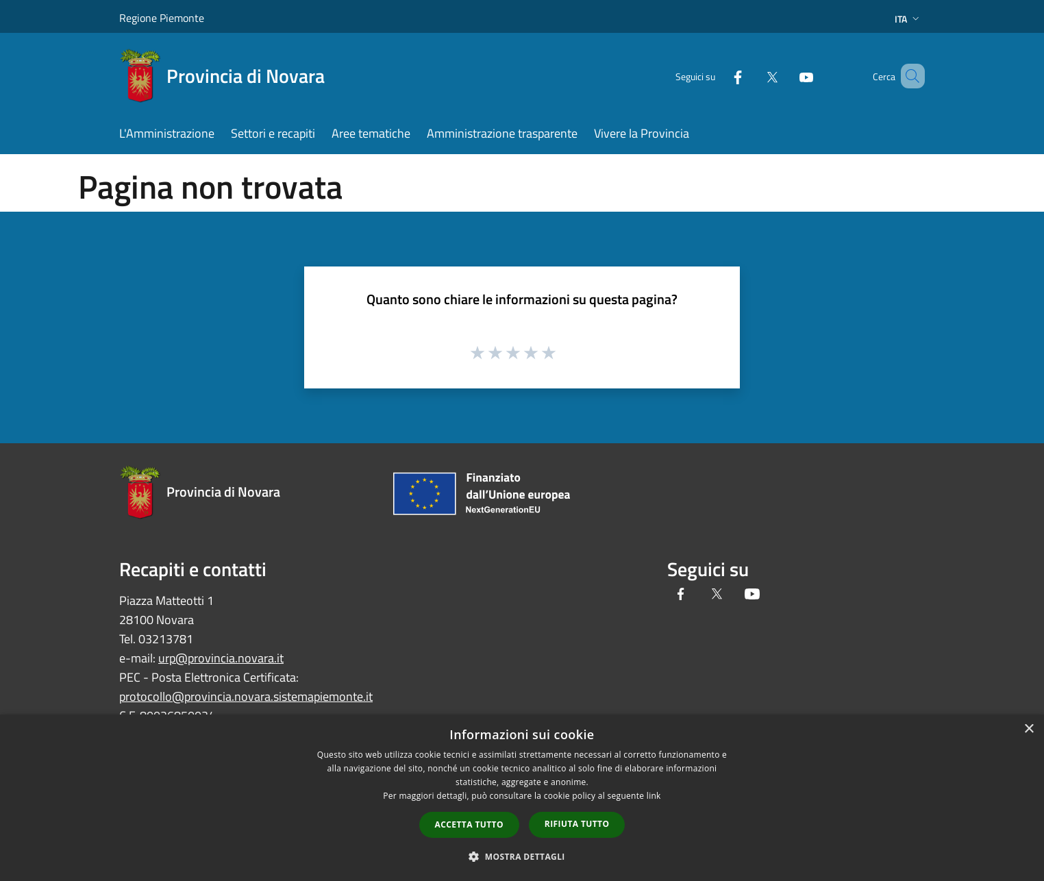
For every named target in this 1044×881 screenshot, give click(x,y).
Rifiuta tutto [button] (577, 824)
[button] (522, 856)
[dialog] (522, 798)
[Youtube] (786, 75)
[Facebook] (718, 75)
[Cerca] (908, 76)
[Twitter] (752, 75)
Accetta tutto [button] (469, 824)
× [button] (1028, 729)
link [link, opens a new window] (654, 796)
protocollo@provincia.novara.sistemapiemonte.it (246, 696)
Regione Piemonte (161, 18)
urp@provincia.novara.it (221, 658)
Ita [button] (908, 19)
